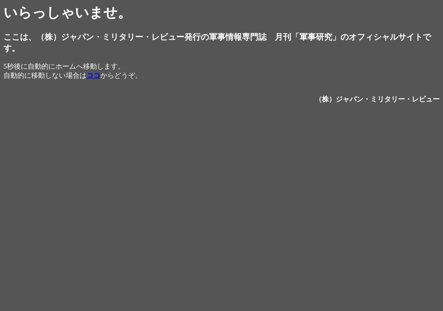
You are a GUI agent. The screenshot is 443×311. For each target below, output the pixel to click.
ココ (93, 75)
